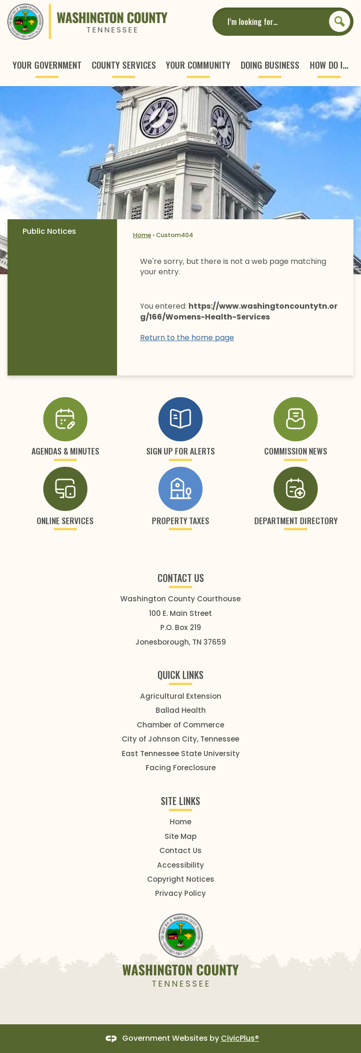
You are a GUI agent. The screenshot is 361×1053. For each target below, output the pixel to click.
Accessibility (180, 865)
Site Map (180, 836)
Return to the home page (187, 337)
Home (142, 235)
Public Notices (49, 231)
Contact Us (180, 850)
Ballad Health (181, 710)
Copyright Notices (180, 879)
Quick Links (180, 675)
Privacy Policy (180, 893)
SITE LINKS (180, 801)
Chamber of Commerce (180, 725)
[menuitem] (47, 64)
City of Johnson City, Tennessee (180, 739)
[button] (339, 21)
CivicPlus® (240, 1038)
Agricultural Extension (180, 696)
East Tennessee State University (181, 753)
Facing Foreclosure (181, 768)
